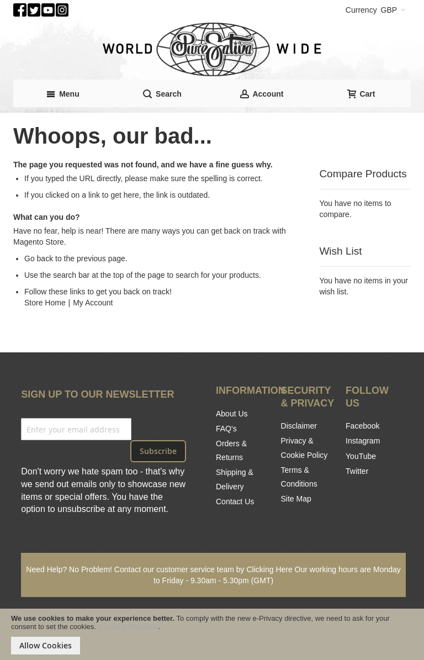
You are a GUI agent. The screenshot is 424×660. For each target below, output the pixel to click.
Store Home (45, 302)
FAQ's (226, 428)
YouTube (361, 456)
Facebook (362, 425)
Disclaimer (299, 425)
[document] (212, 634)
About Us (232, 413)
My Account (93, 302)
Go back (38, 258)
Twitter (357, 471)
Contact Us (235, 501)
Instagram (363, 440)
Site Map (296, 498)
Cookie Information (128, 626)
